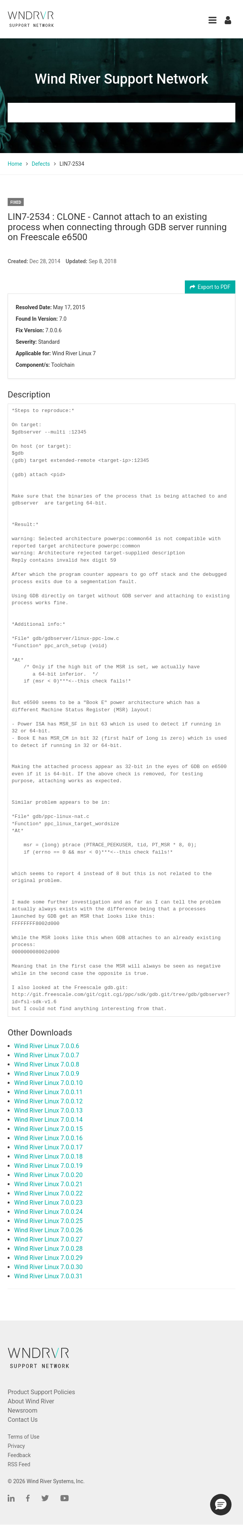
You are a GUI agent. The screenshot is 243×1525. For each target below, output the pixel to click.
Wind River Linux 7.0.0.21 (48, 1184)
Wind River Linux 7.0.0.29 (48, 1257)
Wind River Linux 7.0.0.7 (46, 1055)
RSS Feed (19, 1464)
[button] (213, 20)
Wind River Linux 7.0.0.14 (48, 1119)
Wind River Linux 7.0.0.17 (48, 1147)
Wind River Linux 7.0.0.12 (48, 1101)
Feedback (19, 1455)
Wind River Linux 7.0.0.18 (48, 1156)
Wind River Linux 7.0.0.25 (48, 1221)
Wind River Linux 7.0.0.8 (46, 1064)
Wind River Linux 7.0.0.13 (48, 1110)
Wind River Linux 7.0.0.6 (46, 1046)
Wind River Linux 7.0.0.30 (48, 1267)
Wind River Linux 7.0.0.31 (48, 1276)
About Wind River (31, 1401)
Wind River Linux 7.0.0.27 (48, 1239)
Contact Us (23, 1419)
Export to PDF (210, 287)
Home (15, 164)
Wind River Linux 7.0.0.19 (48, 1165)
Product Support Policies (41, 1392)
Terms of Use (23, 1437)
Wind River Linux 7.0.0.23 (48, 1202)
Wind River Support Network (121, 79)
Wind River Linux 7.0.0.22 (48, 1193)
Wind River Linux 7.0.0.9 (46, 1073)
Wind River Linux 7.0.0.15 (48, 1129)
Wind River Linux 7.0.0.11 (48, 1092)
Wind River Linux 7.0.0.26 (48, 1230)
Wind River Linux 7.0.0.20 (48, 1175)
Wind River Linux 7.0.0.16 (48, 1138)
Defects (41, 164)
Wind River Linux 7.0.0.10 (48, 1082)
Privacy (16, 1446)
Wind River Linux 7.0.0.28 (48, 1248)
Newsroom (23, 1410)
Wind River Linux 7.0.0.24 (48, 1211)
